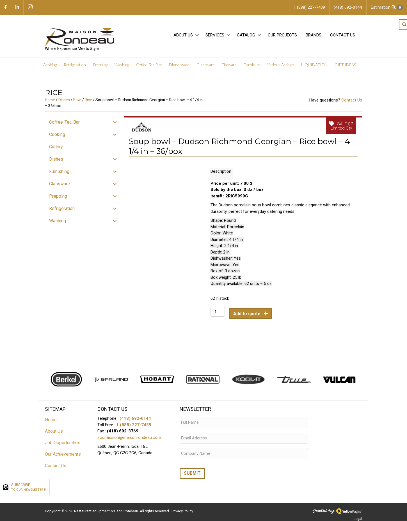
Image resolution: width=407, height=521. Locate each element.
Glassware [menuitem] (205, 67)
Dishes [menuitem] (56, 161)
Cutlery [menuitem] (56, 149)
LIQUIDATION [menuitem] (314, 67)
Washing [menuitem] (122, 67)
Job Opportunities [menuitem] (62, 445)
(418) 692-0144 (135, 420)
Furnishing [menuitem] (59, 173)
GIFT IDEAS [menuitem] (345, 67)
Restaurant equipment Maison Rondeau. (106, 508)
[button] (197, 36)
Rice (88, 102)
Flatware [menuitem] (229, 67)
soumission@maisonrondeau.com (129, 439)
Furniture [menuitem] (252, 67)
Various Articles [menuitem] (280, 67)
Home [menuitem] (51, 422)
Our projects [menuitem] (282, 36)
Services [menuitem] (214, 36)
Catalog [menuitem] (246, 36)
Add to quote (247, 316)
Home (50, 102)
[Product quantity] (218, 314)
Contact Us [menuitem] (342, 36)
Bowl (77, 102)
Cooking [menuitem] (50, 67)
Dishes (64, 102)
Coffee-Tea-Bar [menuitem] (149, 67)
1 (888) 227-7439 (133, 427)
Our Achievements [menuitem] (63, 456)
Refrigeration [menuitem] (75, 67)
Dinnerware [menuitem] (179, 67)
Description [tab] (221, 173)
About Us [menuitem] (183, 36)
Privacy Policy (183, 508)
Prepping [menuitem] (100, 67)
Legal (358, 516)
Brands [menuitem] (313, 36)
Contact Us (351, 102)
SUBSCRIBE (29, 487)
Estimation (387, 7)
